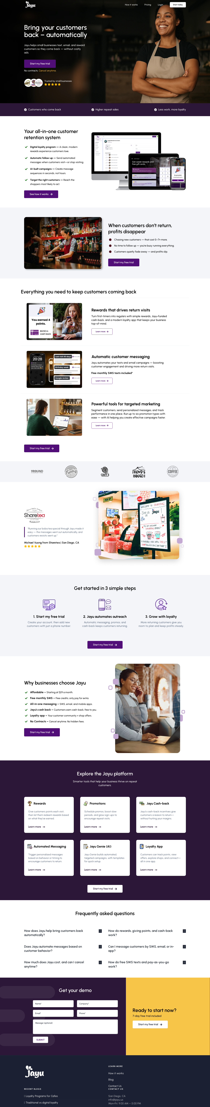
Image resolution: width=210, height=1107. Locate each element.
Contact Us (114, 1086)
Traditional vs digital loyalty (42, 1102)
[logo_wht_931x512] (30, 2)
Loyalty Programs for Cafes (42, 1096)
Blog (111, 1079)
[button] (63, 933)
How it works (116, 1073)
